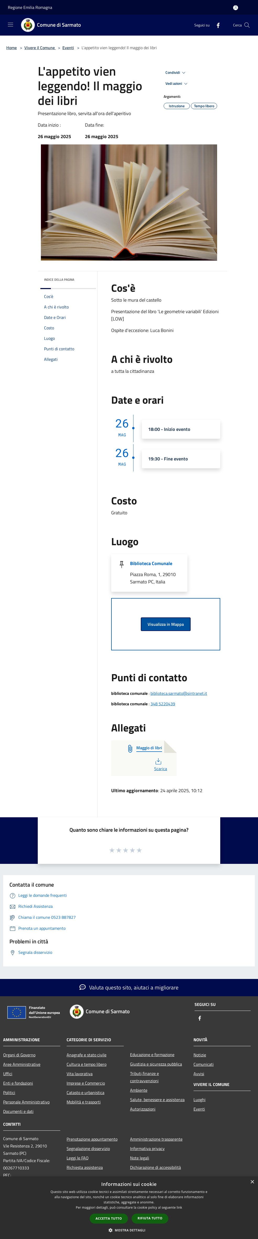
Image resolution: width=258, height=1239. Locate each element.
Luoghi (200, 1099)
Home (11, 47)
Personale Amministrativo (26, 1102)
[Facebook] (216, 25)
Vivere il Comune (40, 47)
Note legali (139, 1158)
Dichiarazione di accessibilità (155, 1167)
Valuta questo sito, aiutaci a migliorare (129, 987)
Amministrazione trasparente (156, 1139)
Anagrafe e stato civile (86, 1055)
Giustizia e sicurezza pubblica (156, 1064)
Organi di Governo (19, 1055)
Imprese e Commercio (86, 1083)
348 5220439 (162, 704)
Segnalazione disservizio (88, 1148)
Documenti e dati (18, 1111)
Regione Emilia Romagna (30, 7)
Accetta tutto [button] (109, 1218)
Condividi (176, 73)
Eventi (68, 47)
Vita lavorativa (80, 1074)
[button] (129, 1230)
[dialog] (129, 1207)
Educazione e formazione (152, 1054)
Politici (9, 1092)
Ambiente (138, 1090)
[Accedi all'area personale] (235, 8)
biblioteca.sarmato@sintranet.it (178, 693)
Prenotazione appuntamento (92, 1139)
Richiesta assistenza (85, 1167)
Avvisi (199, 1074)
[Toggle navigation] (10, 24)
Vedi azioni (177, 84)
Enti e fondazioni (18, 1083)
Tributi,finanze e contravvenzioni (144, 1077)
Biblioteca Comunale (151, 563)
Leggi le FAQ (78, 1158)
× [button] (252, 1182)
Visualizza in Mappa (166, 624)
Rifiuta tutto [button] (150, 1218)
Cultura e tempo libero (86, 1064)
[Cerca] (247, 25)
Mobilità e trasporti (84, 1102)
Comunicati (204, 1064)
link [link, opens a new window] (179, 1207)
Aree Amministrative (21, 1064)
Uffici (7, 1074)
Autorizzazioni (142, 1109)
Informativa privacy (147, 1148)
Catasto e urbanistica (85, 1092)
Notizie (200, 1055)
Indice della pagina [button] (59, 279)
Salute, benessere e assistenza (157, 1099)
